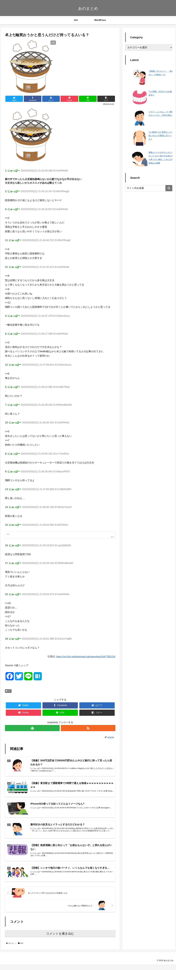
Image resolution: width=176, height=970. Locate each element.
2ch (8, 691)
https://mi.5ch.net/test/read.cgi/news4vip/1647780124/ (85, 656)
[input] (148, 188)
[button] (168, 188)
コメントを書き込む (60, 939)
